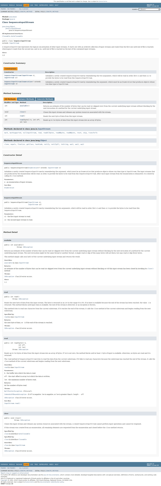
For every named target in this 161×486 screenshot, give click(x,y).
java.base (13, 17)
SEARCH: (135, 9)
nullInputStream (29, 133)
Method (29, 11)
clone (6, 144)
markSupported (15, 133)
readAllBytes (48, 133)
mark (6, 133)
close (22, 112)
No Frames (11, 9)
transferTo (92, 133)
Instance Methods (26, 99)
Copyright (4, 480)
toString (64, 144)
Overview (4, 5)
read (21, 116)
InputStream (14, 43)
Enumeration (27, 82)
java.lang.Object (8, 26)
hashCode (38, 144)
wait (71, 144)
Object (43, 140)
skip (85, 133)
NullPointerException (13, 391)
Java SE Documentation (51, 475)
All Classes (23, 9)
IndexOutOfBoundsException (15, 394)
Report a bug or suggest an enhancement (15, 473)
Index (51, 5)
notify (46, 144)
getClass (30, 144)
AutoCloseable (17, 36)
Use (31, 5)
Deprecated (43, 5)
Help (56, 5)
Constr (22, 11)
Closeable (6, 36)
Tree (36, 5)
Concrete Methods (45, 99)
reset (79, 133)
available (24, 106)
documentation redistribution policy (52, 482)
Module (12, 5)
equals (13, 144)
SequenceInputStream (12, 75)
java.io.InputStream (13, 28)
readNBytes (60, 133)
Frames (3, 9)
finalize (21, 144)
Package (19, 5)
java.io (12, 19)
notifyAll (55, 144)
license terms (103, 1)
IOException (28, 247)
